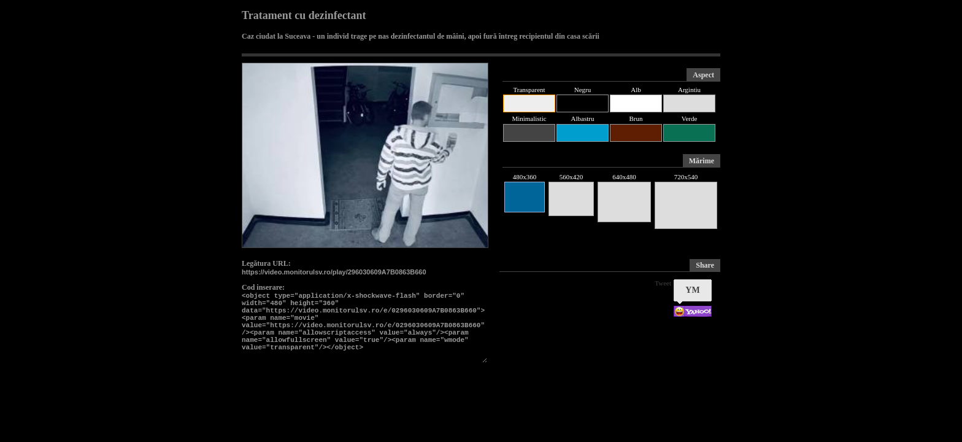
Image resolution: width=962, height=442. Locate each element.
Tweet (663, 283)
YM (692, 290)
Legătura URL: (266, 263)
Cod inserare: (263, 287)
